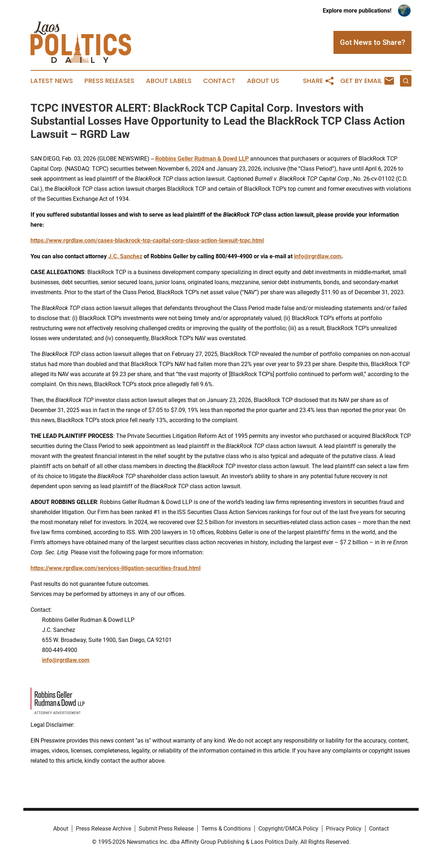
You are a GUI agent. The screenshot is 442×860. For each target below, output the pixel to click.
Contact (219, 81)
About (60, 828)
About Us (263, 81)
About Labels (169, 81)
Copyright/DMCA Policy (288, 828)
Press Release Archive (103, 828)
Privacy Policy (344, 828)
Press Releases (109, 81)
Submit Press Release (166, 828)
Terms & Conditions (226, 828)
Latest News (52, 81)
